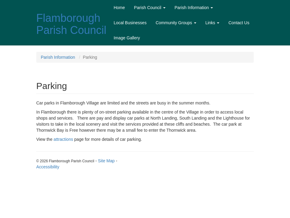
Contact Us (238, 22)
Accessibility (47, 166)
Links (212, 22)
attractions (63, 139)
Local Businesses (130, 22)
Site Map (106, 160)
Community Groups (176, 22)
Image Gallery (127, 37)
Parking (90, 57)
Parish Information (194, 7)
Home (119, 7)
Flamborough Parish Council (71, 24)
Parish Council (150, 7)
